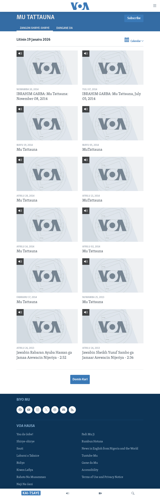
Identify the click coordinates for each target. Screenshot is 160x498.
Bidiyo (21, 462)
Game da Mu (90, 462)
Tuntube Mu (90, 455)
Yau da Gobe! (25, 434)
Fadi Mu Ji (88, 434)
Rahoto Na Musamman (31, 477)
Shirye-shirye (26, 441)
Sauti (20, 448)
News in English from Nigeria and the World (110, 448)
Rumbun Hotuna (92, 441)
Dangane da (64, 28)
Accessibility (90, 470)
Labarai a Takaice (28, 455)
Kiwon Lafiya (25, 470)
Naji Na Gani (25, 484)
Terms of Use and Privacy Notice (102, 477)
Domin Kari (80, 379)
